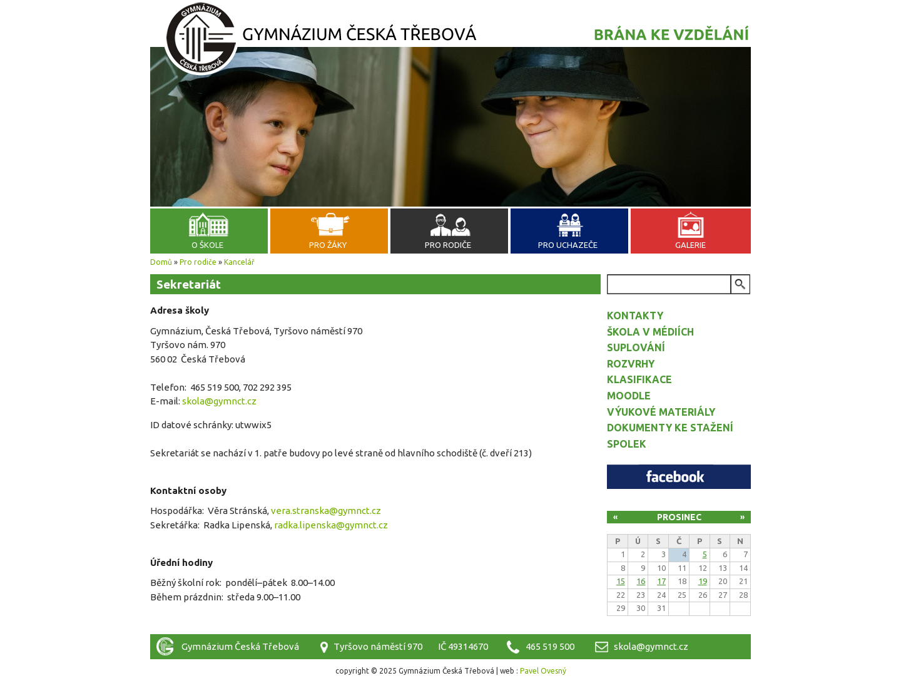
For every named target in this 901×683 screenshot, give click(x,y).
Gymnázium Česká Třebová (450, 40)
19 (702, 581)
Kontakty (635, 315)
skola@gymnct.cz (219, 401)
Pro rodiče (448, 244)
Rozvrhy (630, 363)
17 (661, 581)
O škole (207, 244)
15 (620, 581)
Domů (161, 262)
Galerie (690, 244)
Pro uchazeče (568, 244)
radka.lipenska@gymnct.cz (331, 525)
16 (640, 581)
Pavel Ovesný (543, 671)
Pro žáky (328, 244)
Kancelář (239, 262)
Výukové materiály (661, 412)
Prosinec (679, 517)
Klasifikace (639, 379)
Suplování (636, 347)
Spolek (626, 443)
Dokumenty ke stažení (670, 427)
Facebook (679, 477)
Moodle (629, 395)
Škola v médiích (650, 331)
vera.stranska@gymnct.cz (326, 510)
